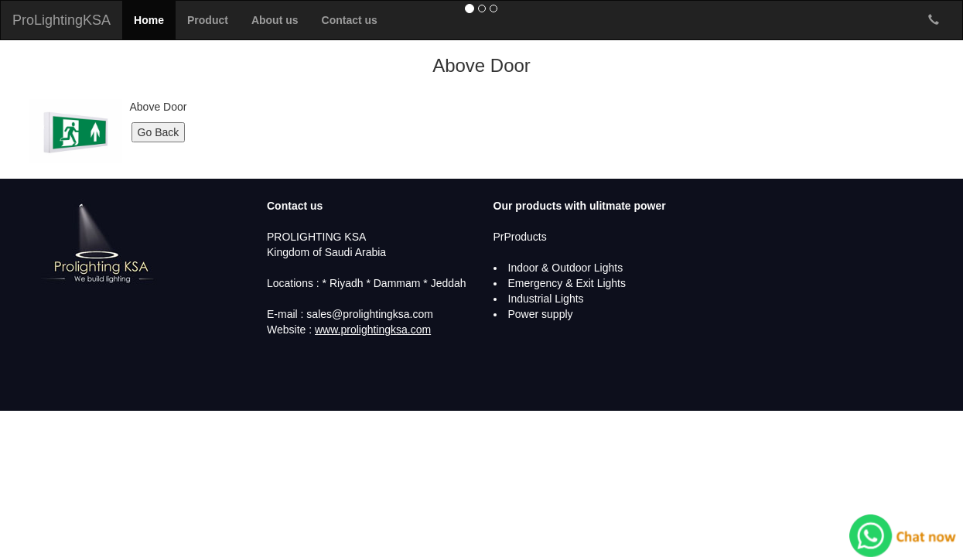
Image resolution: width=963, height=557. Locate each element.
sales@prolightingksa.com (369, 314)
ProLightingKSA (61, 20)
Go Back (158, 132)
